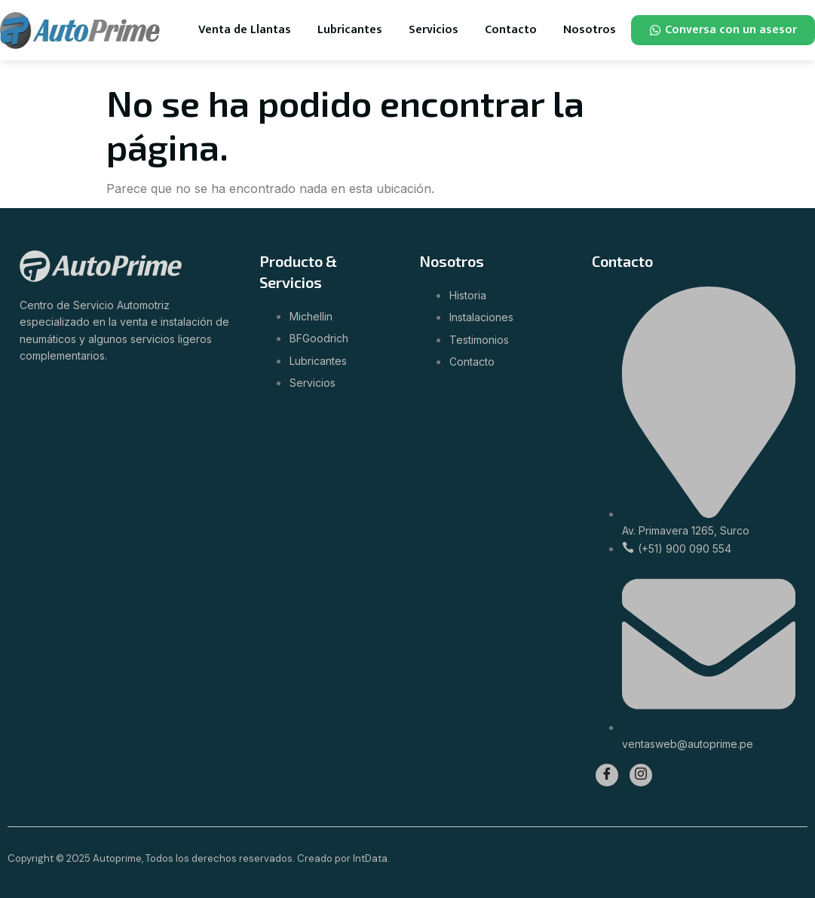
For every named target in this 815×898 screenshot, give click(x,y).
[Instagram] (641, 775)
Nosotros (589, 30)
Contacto (511, 30)
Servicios (433, 30)
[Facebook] (607, 775)
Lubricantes (349, 30)
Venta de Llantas (244, 30)
